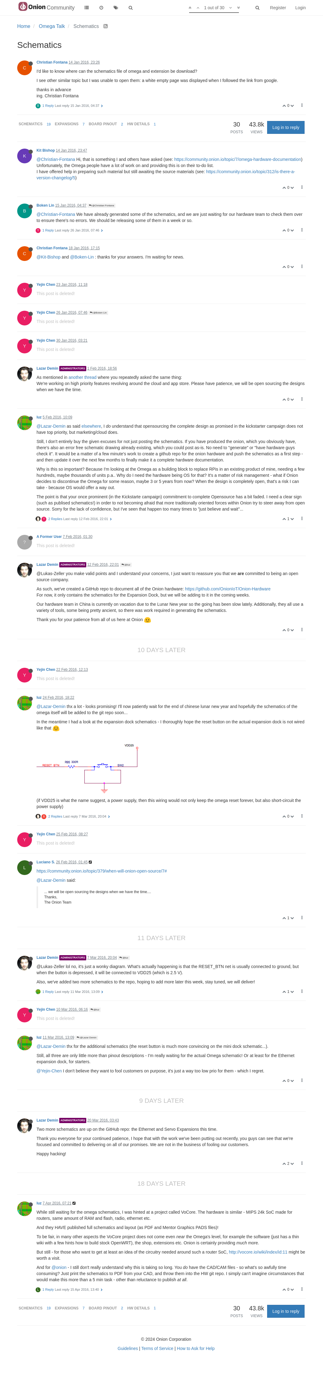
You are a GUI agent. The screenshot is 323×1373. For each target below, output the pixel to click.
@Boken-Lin (82, 257)
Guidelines (128, 1348)
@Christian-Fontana (56, 159)
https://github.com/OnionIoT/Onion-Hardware (228, 588)
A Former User (49, 537)
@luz (126, 564)
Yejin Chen (46, 284)
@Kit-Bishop (48, 257)
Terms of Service (157, 1348)
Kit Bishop (46, 150)
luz (39, 417)
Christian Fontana (52, 62)
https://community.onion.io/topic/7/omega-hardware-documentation (237, 159)
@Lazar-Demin (51, 426)
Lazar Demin (47, 368)
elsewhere (91, 426)
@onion (59, 1267)
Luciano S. (46, 862)
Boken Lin (45, 205)
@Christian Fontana (101, 205)
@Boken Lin (98, 312)
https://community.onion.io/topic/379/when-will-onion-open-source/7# (102, 871)
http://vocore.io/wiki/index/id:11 (258, 1252)
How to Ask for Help (196, 1348)
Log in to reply (285, 127)
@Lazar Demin (86, 1037)
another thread (82, 377)
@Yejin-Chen (49, 1070)
